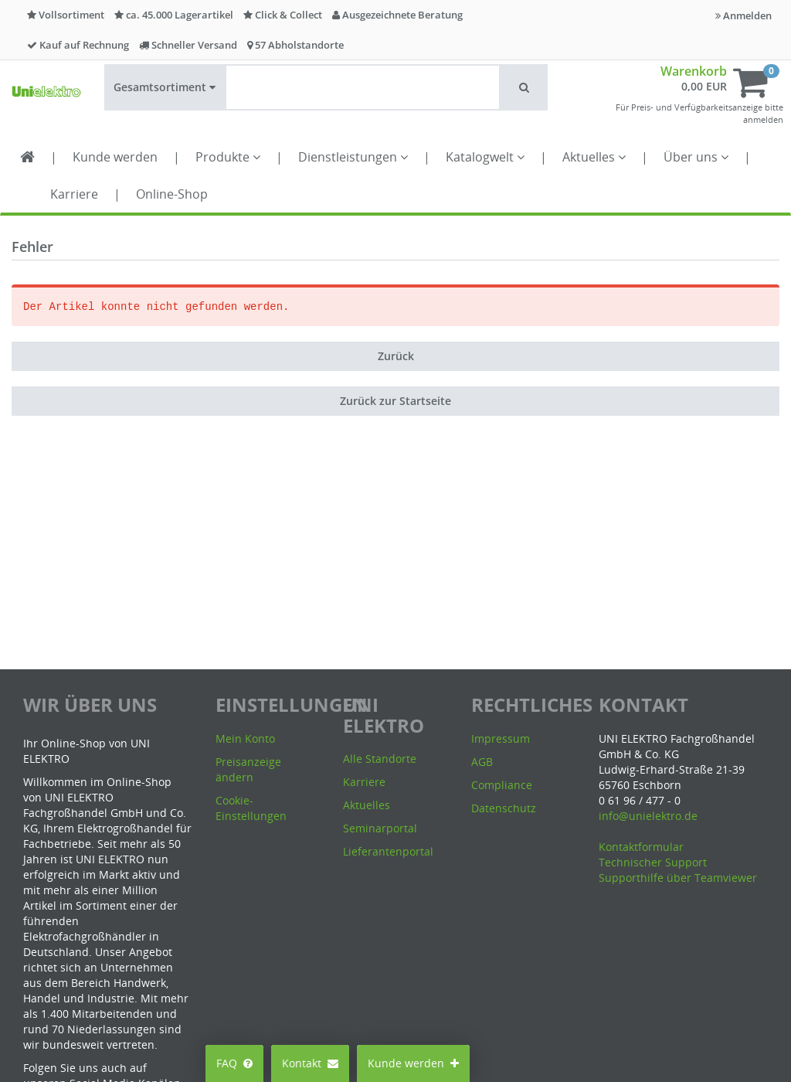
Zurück (396, 356)
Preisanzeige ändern (248, 769)
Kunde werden (115, 156)
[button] (524, 87)
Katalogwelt (485, 156)
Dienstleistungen (353, 156)
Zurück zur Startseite (395, 400)
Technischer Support (653, 862)
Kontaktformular (641, 846)
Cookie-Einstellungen (251, 808)
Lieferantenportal (388, 851)
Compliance (501, 784)
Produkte (227, 156)
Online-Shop (172, 193)
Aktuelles (594, 156)
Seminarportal (380, 828)
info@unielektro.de (648, 815)
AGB (482, 761)
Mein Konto (245, 738)
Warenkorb (693, 71)
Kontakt (310, 1063)
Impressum (500, 738)
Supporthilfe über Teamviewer (678, 877)
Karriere (74, 193)
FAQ (234, 1063)
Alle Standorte (379, 758)
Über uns (696, 156)
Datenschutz (503, 808)
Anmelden (743, 15)
